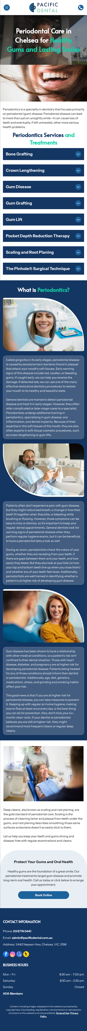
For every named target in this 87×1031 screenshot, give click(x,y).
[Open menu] (7, 7)
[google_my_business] (19, 954)
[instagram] (13, 954)
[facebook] (6, 954)
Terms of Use (62, 1013)
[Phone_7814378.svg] (81, 10)
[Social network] (26, 954)
